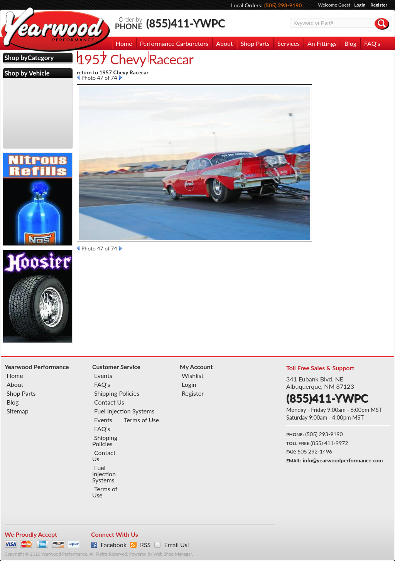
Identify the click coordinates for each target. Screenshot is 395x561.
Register (378, 5)
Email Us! (176, 545)
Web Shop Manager (173, 553)
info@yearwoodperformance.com (343, 460)
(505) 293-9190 (283, 5)
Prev (78, 77)
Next (120, 77)
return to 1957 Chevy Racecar (113, 72)
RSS (145, 545)
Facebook (114, 545)
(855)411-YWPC (185, 23)
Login (359, 5)
